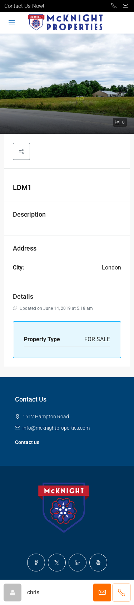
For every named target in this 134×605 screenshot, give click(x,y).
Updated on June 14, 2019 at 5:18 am (53, 308)
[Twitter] (57, 562)
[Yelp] (98, 562)
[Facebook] (36, 562)
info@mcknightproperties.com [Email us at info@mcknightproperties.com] (56, 428)
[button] (67, 84)
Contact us (27, 442)
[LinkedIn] (77, 562)
